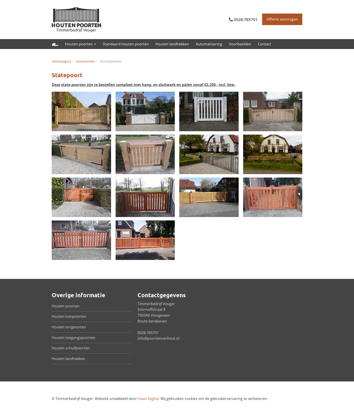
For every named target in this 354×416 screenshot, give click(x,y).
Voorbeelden (240, 44)
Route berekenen (152, 321)
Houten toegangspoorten (73, 337)
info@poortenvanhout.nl (158, 338)
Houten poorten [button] (80, 44)
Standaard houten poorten (126, 44)
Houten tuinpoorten (69, 316)
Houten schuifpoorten (71, 348)
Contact (264, 44)
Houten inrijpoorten (69, 327)
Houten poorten (65, 306)
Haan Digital (148, 398)
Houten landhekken (172, 44)
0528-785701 (246, 19)
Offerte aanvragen (282, 19)
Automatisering (209, 44)
